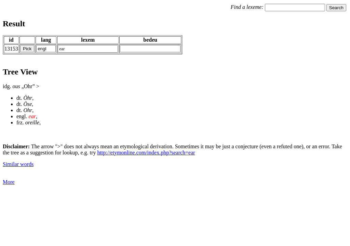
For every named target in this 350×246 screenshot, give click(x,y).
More (9, 182)
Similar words (18, 164)
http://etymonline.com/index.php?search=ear (146, 152)
